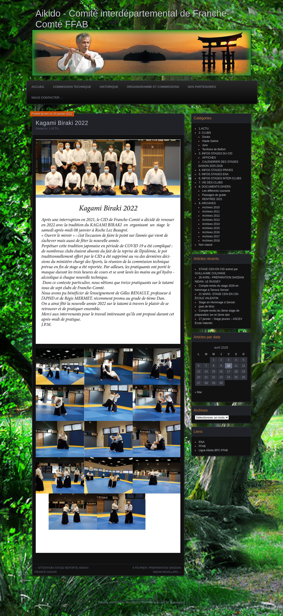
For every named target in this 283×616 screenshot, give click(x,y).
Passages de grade (214, 195)
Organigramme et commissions (153, 86)
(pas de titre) (206, 306)
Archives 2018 (211, 240)
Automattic (177, 602)
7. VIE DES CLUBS (211, 182)
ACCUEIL (38, 86)
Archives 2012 (211, 215)
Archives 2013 (211, 219)
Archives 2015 (211, 228)
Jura (205, 145)
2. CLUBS (205, 132)
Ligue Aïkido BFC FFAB (213, 450)
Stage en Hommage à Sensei (217, 302)
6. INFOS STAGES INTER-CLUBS (220, 178)
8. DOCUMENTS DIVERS (215, 186)
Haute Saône (210, 141)
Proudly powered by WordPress (119, 602)
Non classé (205, 244)
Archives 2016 (211, 232)
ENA (202, 442)
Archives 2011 (211, 211)
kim (47, 113)
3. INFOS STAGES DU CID (215, 153)
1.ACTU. (54, 128)
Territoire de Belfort (214, 149)
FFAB (202, 446)
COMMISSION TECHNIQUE (72, 86)
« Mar (198, 392)
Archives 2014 (211, 224)
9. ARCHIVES (207, 203)
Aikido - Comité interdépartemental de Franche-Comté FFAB (133, 18)
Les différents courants (216, 190)
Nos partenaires (202, 86)
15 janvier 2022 (63, 113)
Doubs (206, 137)
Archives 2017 (211, 236)
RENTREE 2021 (212, 199)
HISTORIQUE (109, 86)
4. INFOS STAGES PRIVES (216, 170)
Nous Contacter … (47, 97)
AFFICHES (209, 157)
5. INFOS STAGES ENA (214, 174)
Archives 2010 (211, 207)
